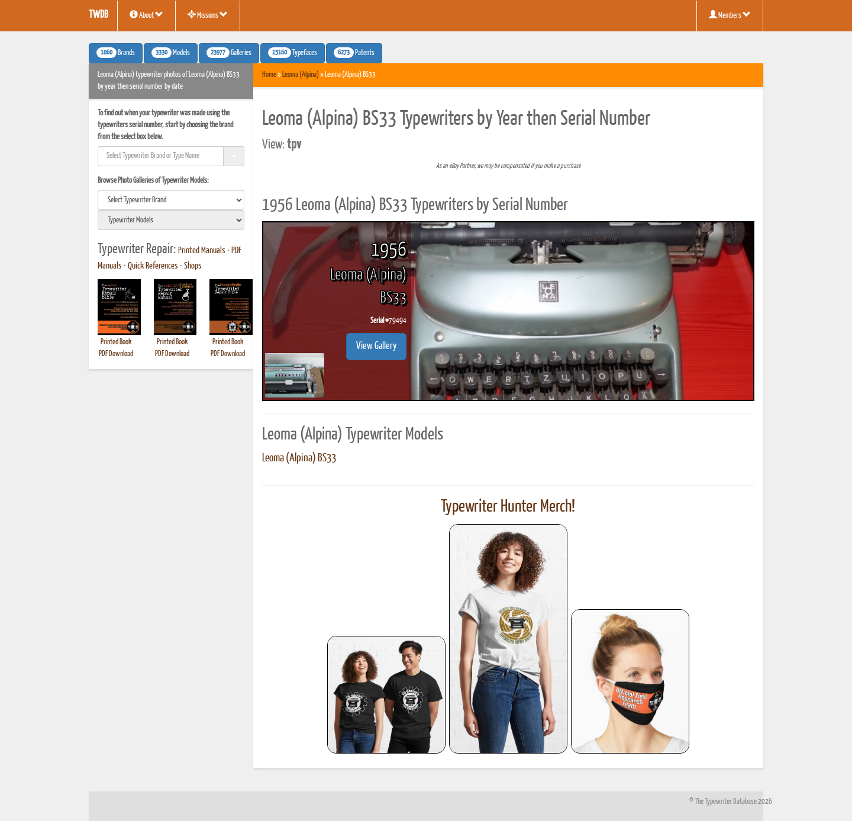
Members (730, 15)
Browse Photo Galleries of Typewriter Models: (153, 181)
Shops (193, 266)
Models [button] (170, 52)
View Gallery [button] (376, 346)
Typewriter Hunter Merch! (508, 507)
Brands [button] (115, 52)
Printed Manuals (201, 251)
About (146, 15)
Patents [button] (354, 52)
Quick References (153, 266)
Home (269, 75)
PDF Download (116, 354)
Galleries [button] (228, 52)
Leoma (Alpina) (300, 75)
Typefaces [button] (292, 52)
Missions (208, 15)
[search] (171, 200)
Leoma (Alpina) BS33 (299, 458)
